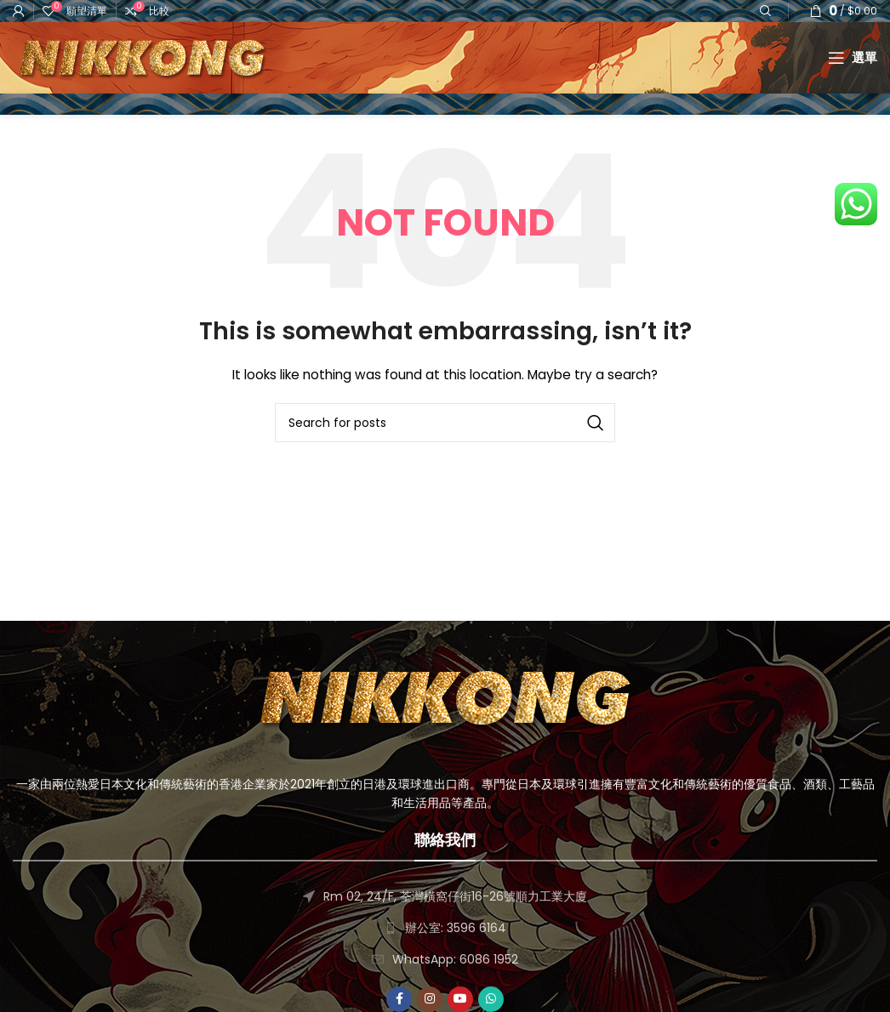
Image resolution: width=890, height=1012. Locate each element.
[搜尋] (445, 471)
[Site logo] (183, 80)
